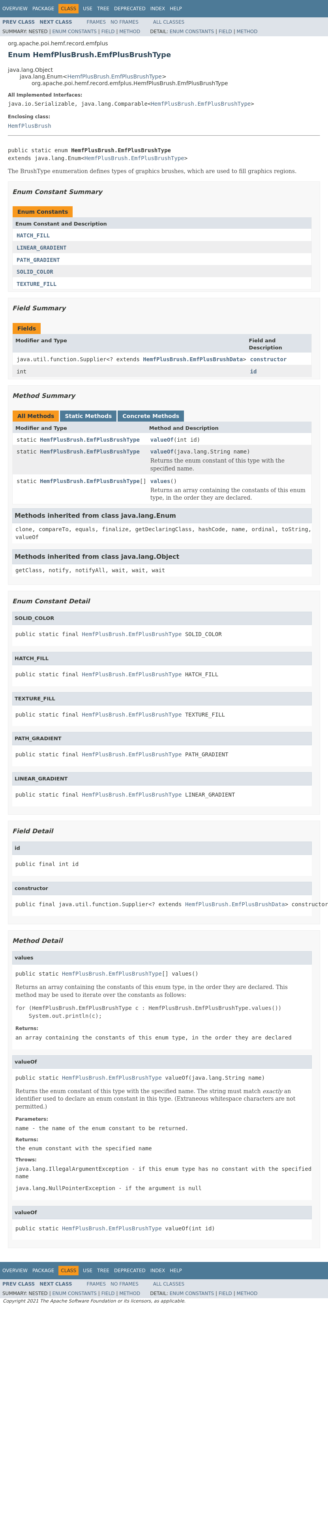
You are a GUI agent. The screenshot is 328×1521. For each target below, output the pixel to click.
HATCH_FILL (33, 235)
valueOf (162, 440)
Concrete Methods (150, 416)
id (253, 371)
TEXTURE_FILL (36, 284)
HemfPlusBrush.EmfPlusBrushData (193, 359)
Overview (15, 8)
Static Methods (88, 416)
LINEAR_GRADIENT (41, 247)
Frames (96, 22)
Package (43, 8)
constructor (268, 359)
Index (157, 8)
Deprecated (130, 8)
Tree (103, 8)
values (160, 481)
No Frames (125, 22)
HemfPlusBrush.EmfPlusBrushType (114, 76)
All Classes (168, 22)
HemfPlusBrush (29, 126)
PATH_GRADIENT (38, 260)
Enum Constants (74, 31)
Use (87, 8)
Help (176, 8)
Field (108, 31)
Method (129, 31)
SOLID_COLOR (35, 272)
